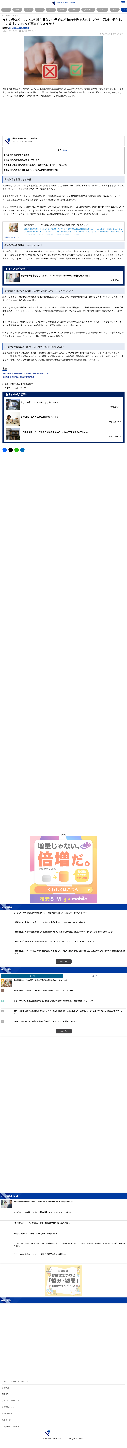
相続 (29, 9)
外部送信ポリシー (9, 1409)
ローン (74, 9)
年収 (17, 9)
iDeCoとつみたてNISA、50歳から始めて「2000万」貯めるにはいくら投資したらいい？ (46, 1025)
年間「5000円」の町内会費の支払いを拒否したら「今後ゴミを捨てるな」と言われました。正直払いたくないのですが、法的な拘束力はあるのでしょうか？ (69, 1017)
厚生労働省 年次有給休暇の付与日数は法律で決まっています (26, 373)
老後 (115, 9)
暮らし (102, 9)
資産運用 (88, 9)
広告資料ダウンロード (10, 1429)
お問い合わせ (7, 1416)
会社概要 (5, 1390)
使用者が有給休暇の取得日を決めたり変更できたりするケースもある (35, 165)
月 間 (94, 980)
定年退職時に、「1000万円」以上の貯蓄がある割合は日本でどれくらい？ (40, 984)
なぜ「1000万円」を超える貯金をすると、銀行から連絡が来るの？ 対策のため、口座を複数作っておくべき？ (54, 1005)
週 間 (32, 980)
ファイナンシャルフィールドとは (15, 1383)
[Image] (63, 3)
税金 (40, 9)
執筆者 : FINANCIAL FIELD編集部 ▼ (25, 138)
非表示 (65, 150)
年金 (51, 9)
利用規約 (5, 1396)
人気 (6, 9)
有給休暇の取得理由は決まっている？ (21, 160)
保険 (62, 9)
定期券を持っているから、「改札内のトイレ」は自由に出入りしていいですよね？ (43, 995)
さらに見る (64, 966)
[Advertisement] (63, 117)
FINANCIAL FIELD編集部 (19, 28)
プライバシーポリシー (10, 1403)
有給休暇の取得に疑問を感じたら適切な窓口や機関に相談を (31, 170)
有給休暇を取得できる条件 (16, 155)
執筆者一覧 (6, 1422)
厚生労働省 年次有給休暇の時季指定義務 (18, 377)
